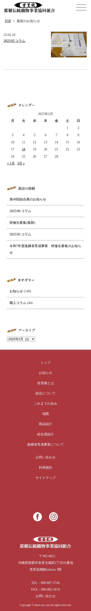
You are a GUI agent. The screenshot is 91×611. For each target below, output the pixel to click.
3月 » (21, 163)
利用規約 (45, 467)
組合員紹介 (45, 434)
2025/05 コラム (20, 234)
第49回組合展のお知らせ (28, 199)
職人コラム (18, 303)
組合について (45, 393)
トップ (45, 362)
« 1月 (11, 163)
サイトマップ (45, 478)
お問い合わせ (45, 457)
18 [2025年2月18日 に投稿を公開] (23, 149)
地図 (45, 414)
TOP (8, 21)
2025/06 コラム (20, 211)
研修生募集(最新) (22, 222)
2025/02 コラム (14, 41)
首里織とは (45, 383)
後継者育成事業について (45, 444)
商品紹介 (45, 424)
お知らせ (16, 291)
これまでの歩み (45, 403)
